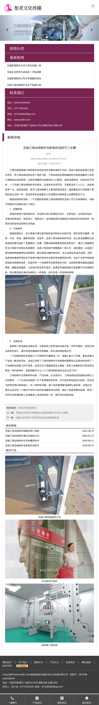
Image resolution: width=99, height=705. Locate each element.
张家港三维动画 (49, 645)
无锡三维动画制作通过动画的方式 (22, 435)
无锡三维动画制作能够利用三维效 (22, 431)
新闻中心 (38, 662)
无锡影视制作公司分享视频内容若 (24, 78)
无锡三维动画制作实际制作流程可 (22, 445)
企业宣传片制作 (49, 581)
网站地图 (86, 662)
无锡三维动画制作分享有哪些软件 (22, 440)
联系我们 (70, 662)
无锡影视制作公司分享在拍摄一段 (24, 65)
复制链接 (35, 674)
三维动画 (14, 170)
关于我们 (22, 662)
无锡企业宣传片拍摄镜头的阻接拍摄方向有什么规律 (42, 412)
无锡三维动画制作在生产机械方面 (24, 85)
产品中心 (54, 662)
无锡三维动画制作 (23, 184)
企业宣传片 (56, 375)
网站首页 (7, 662)
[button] (7, 28)
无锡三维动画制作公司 (49, 517)
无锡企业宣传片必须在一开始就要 (24, 72)
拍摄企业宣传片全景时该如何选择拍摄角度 (37, 417)
